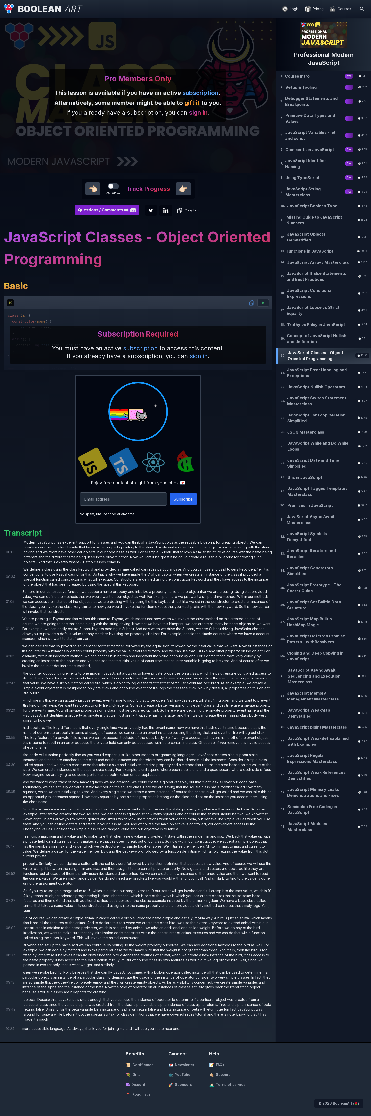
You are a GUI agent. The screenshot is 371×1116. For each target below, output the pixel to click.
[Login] (290, 9)
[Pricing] (314, 9)
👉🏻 (183, 188)
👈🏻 (93, 188)
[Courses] (340, 9)
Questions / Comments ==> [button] (107, 210)
